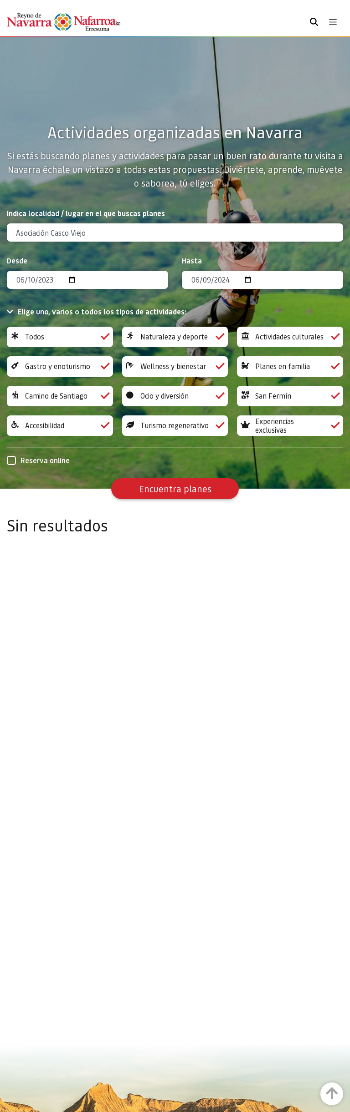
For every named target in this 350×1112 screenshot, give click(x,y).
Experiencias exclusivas (290, 425)
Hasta (192, 260)
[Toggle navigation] (333, 22)
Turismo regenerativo (175, 425)
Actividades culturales (290, 337)
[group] (60, 337)
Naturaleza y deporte (175, 337)
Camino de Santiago (60, 396)
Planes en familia (290, 366)
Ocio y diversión (175, 396)
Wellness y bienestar (175, 366)
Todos (60, 337)
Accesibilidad (60, 425)
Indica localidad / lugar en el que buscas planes (86, 213)
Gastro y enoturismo (60, 366)
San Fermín (290, 396)
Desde (17, 260)
